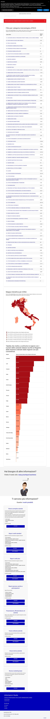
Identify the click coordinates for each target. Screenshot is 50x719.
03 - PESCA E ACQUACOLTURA (11, 43)
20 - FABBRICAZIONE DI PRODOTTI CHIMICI (13, 87)
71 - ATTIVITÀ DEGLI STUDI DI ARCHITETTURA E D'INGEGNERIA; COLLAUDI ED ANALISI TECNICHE (22, 210)
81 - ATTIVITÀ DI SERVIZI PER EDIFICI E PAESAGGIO (14, 235)
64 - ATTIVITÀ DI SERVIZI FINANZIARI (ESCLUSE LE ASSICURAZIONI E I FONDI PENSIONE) (21, 193)
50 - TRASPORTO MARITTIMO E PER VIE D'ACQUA (14, 160)
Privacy (5, 706)
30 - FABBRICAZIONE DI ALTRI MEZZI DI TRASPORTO (14, 116)
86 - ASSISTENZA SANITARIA (11, 247)
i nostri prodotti (27, 502)
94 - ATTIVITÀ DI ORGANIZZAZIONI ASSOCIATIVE (14, 266)
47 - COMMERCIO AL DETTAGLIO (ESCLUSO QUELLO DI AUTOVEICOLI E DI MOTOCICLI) (20, 154)
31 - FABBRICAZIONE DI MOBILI (11, 118)
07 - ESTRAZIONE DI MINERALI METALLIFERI (13, 51)
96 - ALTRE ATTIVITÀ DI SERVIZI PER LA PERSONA (14, 271)
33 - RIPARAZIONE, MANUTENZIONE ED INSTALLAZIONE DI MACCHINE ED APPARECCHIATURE (21, 124)
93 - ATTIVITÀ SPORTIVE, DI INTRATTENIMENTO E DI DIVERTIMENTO (17, 263)
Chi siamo (6, 705)
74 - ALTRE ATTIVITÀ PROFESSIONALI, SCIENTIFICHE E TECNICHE (17, 218)
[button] (48, 2)
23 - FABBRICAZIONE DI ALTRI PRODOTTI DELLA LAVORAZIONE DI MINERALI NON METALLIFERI (22, 95)
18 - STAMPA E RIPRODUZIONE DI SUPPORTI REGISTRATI (15, 81)
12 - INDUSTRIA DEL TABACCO (11, 64)
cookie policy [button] (39, 4)
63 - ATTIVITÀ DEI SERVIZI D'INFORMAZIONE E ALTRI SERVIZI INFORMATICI (18, 190)
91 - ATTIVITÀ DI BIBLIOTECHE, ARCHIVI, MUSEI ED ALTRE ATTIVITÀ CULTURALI (19, 258)
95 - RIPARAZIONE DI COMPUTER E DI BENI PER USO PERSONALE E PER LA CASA (19, 269)
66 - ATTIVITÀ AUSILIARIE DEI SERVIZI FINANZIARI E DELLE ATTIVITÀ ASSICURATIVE (20, 199)
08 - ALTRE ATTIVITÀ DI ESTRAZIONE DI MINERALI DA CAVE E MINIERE (17, 53)
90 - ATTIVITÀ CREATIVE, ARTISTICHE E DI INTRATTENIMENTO (16, 255)
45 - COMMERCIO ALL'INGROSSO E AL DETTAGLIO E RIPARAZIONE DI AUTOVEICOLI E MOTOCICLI (22, 149)
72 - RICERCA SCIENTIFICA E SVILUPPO (12, 213)
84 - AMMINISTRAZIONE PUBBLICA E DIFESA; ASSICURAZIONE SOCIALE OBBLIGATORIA (20, 242)
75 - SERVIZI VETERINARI (10, 221)
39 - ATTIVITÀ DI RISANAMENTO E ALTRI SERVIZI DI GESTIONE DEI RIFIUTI (18, 138)
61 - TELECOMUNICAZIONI (10, 185)
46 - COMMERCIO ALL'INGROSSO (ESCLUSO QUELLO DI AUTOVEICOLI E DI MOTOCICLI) (20, 152)
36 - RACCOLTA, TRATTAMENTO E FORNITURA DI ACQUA (15, 129)
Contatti (5, 708)
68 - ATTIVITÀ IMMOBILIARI (10, 202)
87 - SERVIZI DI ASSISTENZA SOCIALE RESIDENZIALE (15, 250)
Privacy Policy (7, 699)
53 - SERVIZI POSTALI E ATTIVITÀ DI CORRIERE (13, 168)
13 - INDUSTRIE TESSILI (10, 67)
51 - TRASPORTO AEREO (10, 162)
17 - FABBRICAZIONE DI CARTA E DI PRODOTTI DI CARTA (15, 79)
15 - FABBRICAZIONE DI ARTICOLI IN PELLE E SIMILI (14, 72)
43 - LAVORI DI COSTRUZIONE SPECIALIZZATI (13, 146)
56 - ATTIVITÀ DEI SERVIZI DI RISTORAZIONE (13, 173)
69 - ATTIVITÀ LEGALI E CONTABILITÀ (12, 205)
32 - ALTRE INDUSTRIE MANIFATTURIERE (13, 121)
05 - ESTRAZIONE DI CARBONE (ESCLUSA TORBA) (14, 45)
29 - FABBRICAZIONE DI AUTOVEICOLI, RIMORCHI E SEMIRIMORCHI (17, 113)
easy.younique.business (27, 475)
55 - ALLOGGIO (8, 170)
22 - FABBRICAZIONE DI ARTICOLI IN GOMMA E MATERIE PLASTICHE (17, 92)
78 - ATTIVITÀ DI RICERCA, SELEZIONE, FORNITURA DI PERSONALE (17, 226)
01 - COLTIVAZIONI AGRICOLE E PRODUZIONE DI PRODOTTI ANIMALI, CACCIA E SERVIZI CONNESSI (22, 37)
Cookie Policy (6, 700)
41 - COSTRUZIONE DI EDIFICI (11, 141)
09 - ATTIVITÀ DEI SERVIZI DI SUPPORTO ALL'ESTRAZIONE (15, 56)
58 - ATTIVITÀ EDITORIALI (10, 176)
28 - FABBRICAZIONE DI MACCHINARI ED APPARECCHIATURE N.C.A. (17, 110)
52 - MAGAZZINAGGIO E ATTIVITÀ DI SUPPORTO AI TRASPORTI (16, 165)
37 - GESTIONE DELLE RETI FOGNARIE (12, 132)
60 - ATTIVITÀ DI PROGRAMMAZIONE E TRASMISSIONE (15, 182)
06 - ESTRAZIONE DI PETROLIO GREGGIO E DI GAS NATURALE (16, 48)
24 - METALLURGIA (9, 97)
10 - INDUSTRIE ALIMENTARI (11, 59)
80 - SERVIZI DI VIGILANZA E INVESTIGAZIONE (13, 233)
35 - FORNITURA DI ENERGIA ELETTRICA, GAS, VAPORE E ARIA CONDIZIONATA (19, 126)
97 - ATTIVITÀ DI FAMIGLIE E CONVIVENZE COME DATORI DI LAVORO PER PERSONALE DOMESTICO (22, 274)
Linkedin (45, 717)
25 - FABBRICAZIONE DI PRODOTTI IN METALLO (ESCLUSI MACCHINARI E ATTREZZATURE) (21, 100)
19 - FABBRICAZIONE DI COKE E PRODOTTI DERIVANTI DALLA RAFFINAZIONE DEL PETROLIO (21, 84)
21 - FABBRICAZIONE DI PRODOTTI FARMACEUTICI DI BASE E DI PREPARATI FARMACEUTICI (21, 89)
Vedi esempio (15, 551)
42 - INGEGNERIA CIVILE (10, 144)
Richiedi (15, 526)
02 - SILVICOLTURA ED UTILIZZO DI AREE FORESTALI (14, 40)
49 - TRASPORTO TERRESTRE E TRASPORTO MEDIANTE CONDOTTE (17, 157)
